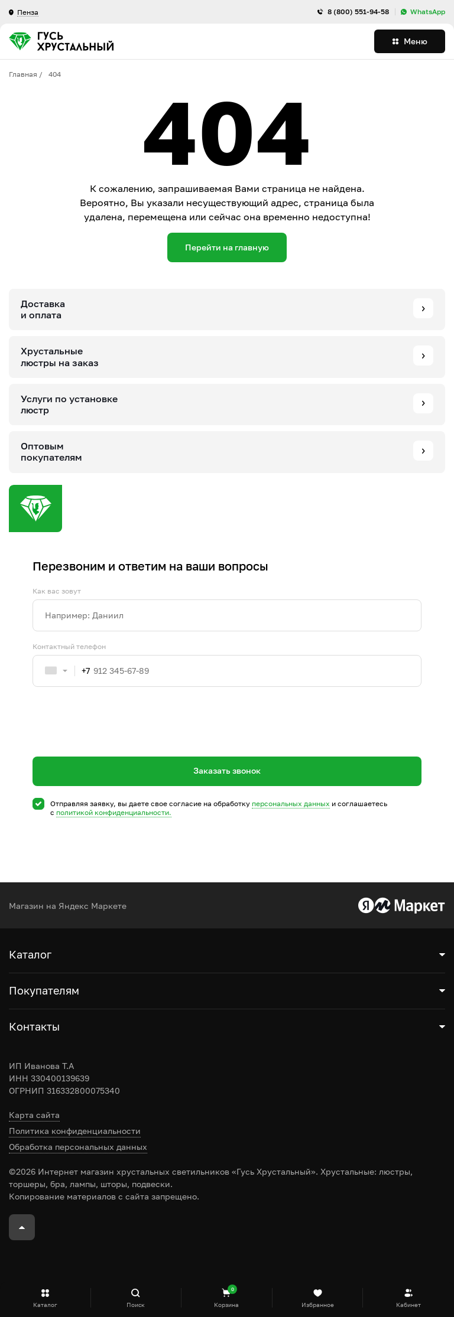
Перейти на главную (227, 247)
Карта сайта (34, 1115)
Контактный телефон (69, 646)
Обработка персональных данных (78, 1147)
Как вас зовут (57, 591)
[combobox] (61, 671)
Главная (23, 74)
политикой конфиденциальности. (113, 812)
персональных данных (291, 803)
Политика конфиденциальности (75, 1131)
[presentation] (122, 743)
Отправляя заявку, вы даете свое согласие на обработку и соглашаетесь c (218, 808)
